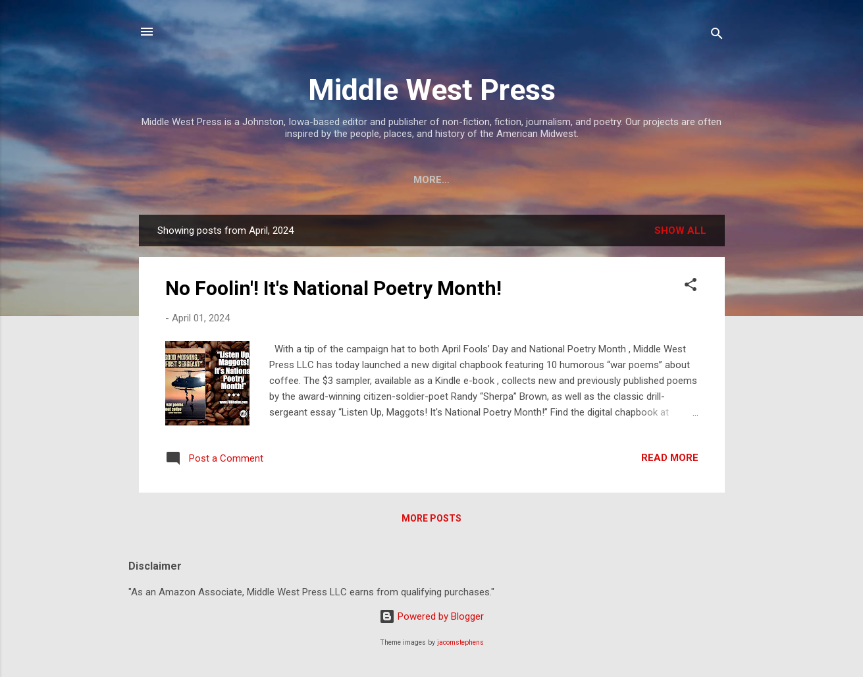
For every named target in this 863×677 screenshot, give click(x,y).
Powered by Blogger (431, 616)
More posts (431, 521)
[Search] (717, 36)
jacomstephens (460, 642)
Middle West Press (432, 89)
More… (687, 180)
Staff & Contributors (371, 180)
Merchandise (609, 180)
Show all (680, 233)
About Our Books (503, 180)
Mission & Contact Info (223, 180)
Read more (669, 460)
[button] (690, 289)
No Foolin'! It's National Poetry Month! (333, 290)
